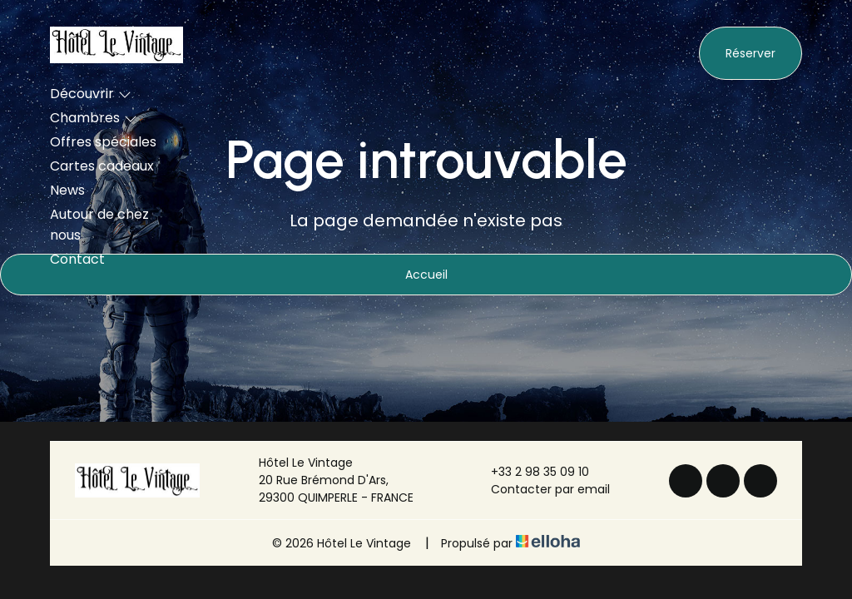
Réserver (750, 53)
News (67, 190)
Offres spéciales (103, 141)
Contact (77, 259)
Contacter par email (541, 489)
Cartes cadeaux (102, 166)
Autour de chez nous (99, 225)
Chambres (93, 117)
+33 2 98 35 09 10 (530, 471)
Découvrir (90, 93)
